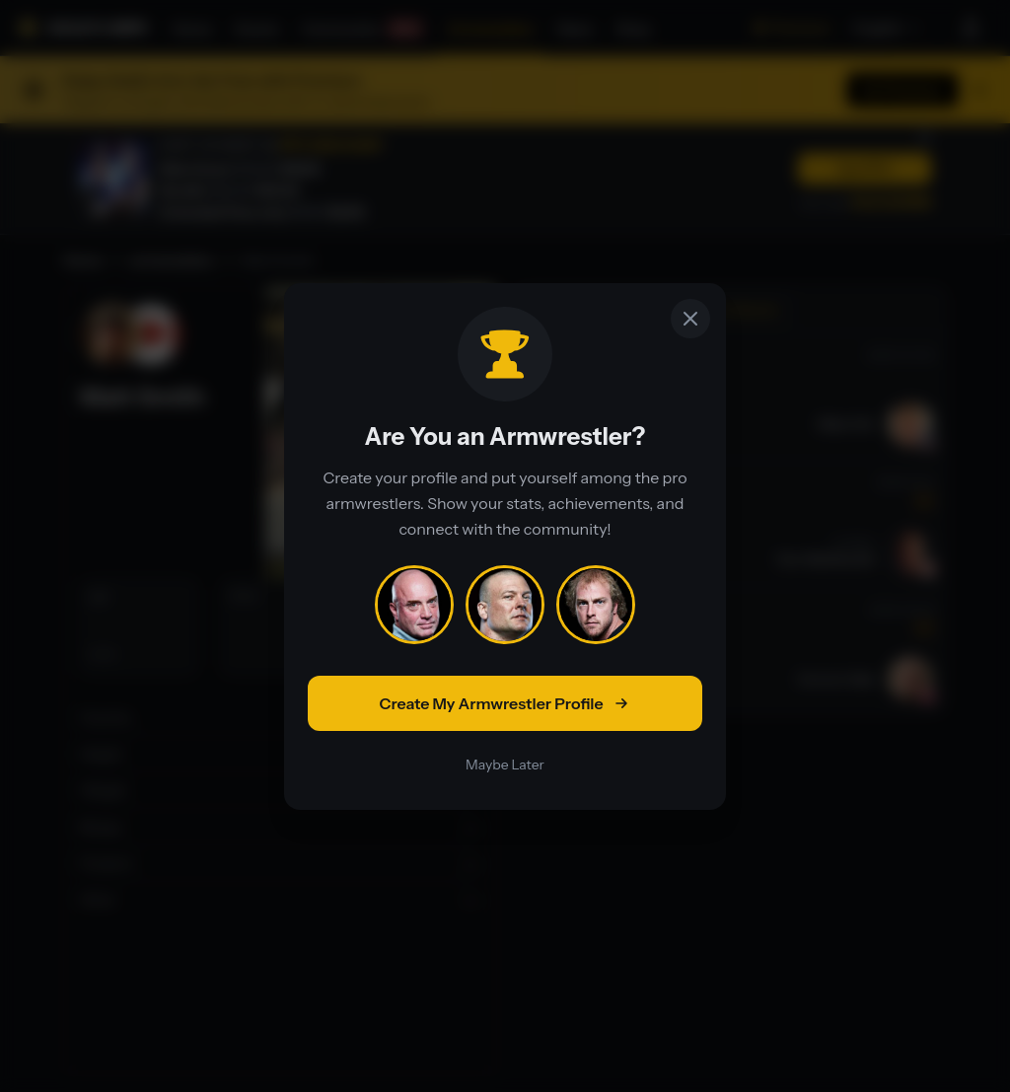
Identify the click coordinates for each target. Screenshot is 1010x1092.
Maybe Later (505, 764)
